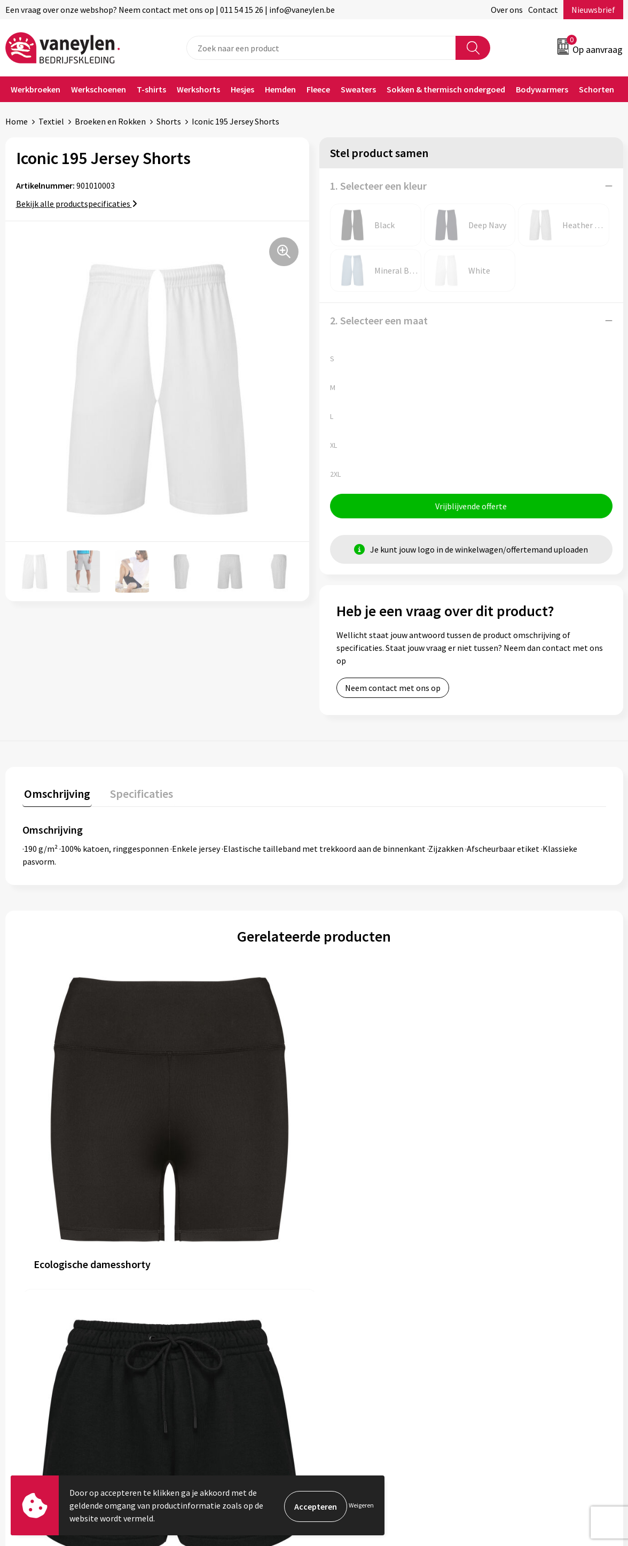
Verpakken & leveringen (370, 1296)
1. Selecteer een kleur (378, 185)
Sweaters (358, 89)
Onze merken (198, 1280)
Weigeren (361, 1505)
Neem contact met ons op (393, 689)
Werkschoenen (98, 89)
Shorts (168, 121)
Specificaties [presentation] (136, 793)
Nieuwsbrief (593, 9)
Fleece (318, 89)
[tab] (55, 796)
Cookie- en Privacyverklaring (532, 1280)
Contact (543, 9)
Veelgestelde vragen (211, 1344)
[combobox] (321, 48)
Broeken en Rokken (110, 121)
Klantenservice (354, 1263)
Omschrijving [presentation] (55, 793)
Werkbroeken (35, 89)
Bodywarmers (542, 89)
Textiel (51, 121)
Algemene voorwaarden (523, 1263)
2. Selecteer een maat (379, 320)
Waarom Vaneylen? (209, 1312)
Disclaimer (499, 1296)
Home (16, 121)
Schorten (596, 89)
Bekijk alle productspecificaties (76, 203)
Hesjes (242, 89)
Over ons (507, 9)
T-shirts (151, 89)
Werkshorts (198, 89)
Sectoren (190, 1296)
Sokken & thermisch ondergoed (446, 89)
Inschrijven (581, 1442)
